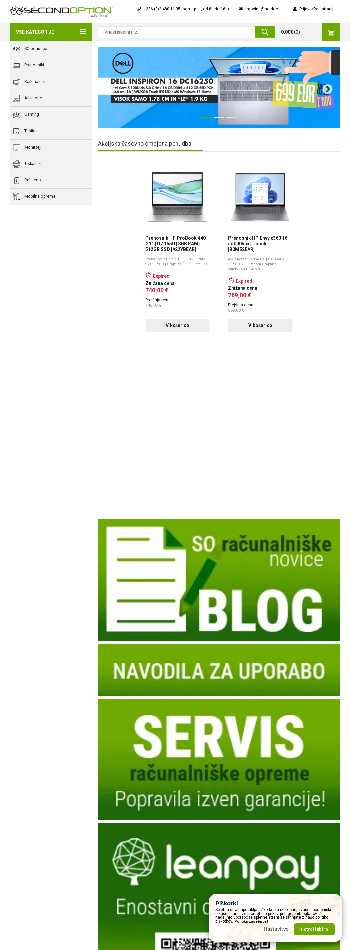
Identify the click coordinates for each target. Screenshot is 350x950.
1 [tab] (205, 120)
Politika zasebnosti (251, 921)
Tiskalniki (27, 164)
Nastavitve (276, 929)
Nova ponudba (279, 825)
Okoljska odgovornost (116, 863)
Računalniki (29, 82)
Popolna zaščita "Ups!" (201, 858)
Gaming (26, 114)
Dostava (103, 844)
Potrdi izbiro (314, 929)
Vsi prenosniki (278, 835)
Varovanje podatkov (114, 872)
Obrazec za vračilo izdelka (204, 816)
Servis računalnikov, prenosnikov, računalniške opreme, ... (211, 879)
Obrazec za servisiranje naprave (210, 825)
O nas (100, 816)
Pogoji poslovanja (112, 853)
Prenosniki (28, 65)
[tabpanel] (219, 87)
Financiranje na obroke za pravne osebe (211, 837)
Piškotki (102, 881)
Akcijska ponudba (282, 816)
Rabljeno (27, 180)
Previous (107, 87)
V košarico (177, 325)
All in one (27, 98)
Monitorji (27, 147)
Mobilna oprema (34, 196)
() (310, 32)
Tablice (25, 131)
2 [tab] (217, 120)
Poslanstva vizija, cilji (115, 835)
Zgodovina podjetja (113, 825)
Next (325, 87)
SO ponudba (30, 49)
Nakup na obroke (196, 849)
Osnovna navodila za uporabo (208, 868)
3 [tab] (229, 120)
